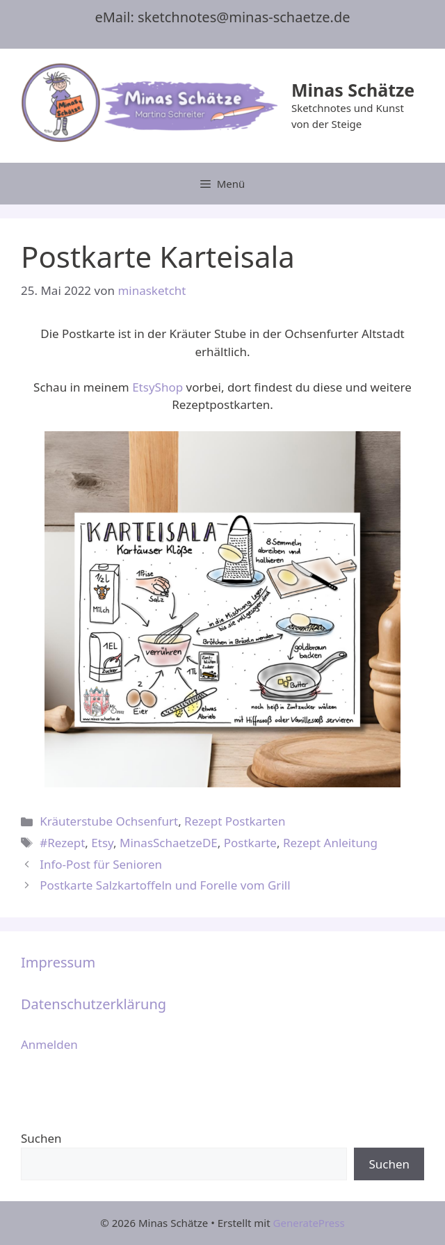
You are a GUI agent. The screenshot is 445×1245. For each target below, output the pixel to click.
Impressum (58, 962)
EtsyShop (157, 387)
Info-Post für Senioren (101, 864)
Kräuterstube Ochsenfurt (109, 821)
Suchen (41, 1138)
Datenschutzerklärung (93, 1004)
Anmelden (49, 1044)
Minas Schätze (352, 90)
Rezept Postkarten (234, 821)
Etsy (102, 843)
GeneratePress (309, 1223)
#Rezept (62, 843)
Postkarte (250, 843)
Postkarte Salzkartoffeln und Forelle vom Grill (165, 885)
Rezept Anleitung (330, 843)
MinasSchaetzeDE (169, 843)
